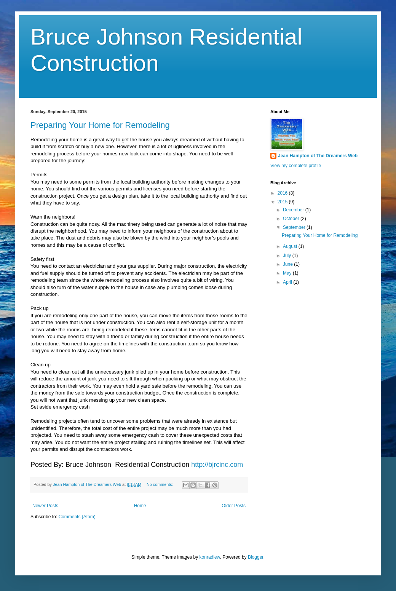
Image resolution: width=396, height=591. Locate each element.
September (295, 227)
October (291, 218)
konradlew (210, 557)
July (287, 255)
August (291, 246)
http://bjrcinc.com (217, 464)
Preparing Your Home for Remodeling (100, 125)
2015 (283, 201)
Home (140, 505)
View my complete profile (295, 165)
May (288, 273)
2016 (283, 193)
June (288, 264)
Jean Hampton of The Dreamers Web (318, 155)
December (294, 209)
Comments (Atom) (76, 516)
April (288, 282)
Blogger (255, 557)
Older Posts (234, 505)
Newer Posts (45, 505)
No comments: (160, 484)
